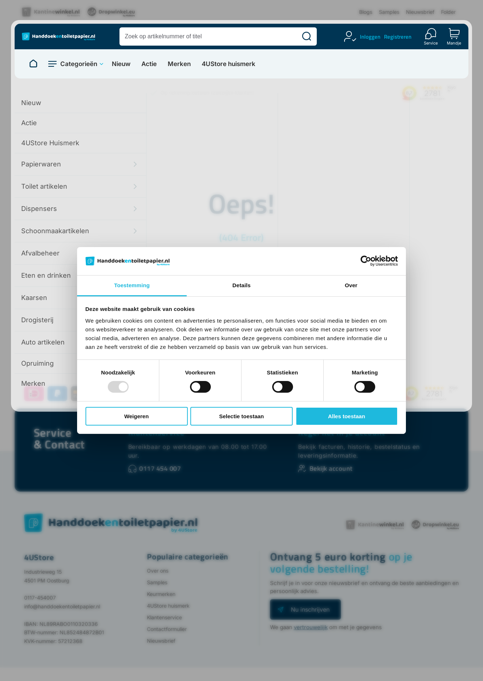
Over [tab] (351, 285)
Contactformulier (167, 629)
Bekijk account (331, 468)
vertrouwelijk (311, 627)
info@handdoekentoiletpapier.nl (62, 606)
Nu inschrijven (310, 609)
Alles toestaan (346, 416)
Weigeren (136, 416)
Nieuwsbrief (420, 12)
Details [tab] (241, 285)
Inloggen (370, 36)
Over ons (157, 571)
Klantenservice (164, 617)
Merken (179, 64)
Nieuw (121, 64)
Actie (149, 64)
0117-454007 (40, 598)
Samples (389, 12)
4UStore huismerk (228, 64)
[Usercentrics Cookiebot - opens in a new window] (366, 260)
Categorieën (78, 64)
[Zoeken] (306, 36)
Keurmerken (161, 594)
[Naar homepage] (33, 64)
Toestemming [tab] (132, 285)
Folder (448, 12)
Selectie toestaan (241, 416)
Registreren (397, 36)
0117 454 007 (160, 468)
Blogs (365, 12)
